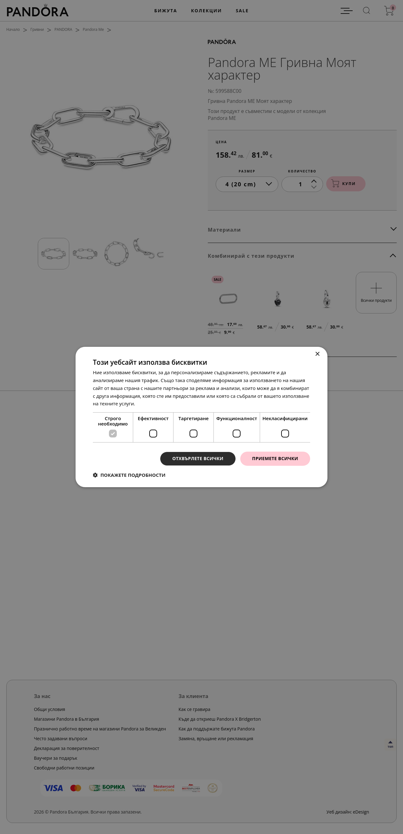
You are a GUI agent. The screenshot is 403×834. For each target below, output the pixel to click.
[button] (129, 475)
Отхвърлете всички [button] (198, 458)
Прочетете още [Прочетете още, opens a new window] (154, 403)
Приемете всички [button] (275, 458)
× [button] (317, 354)
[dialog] (201, 417)
